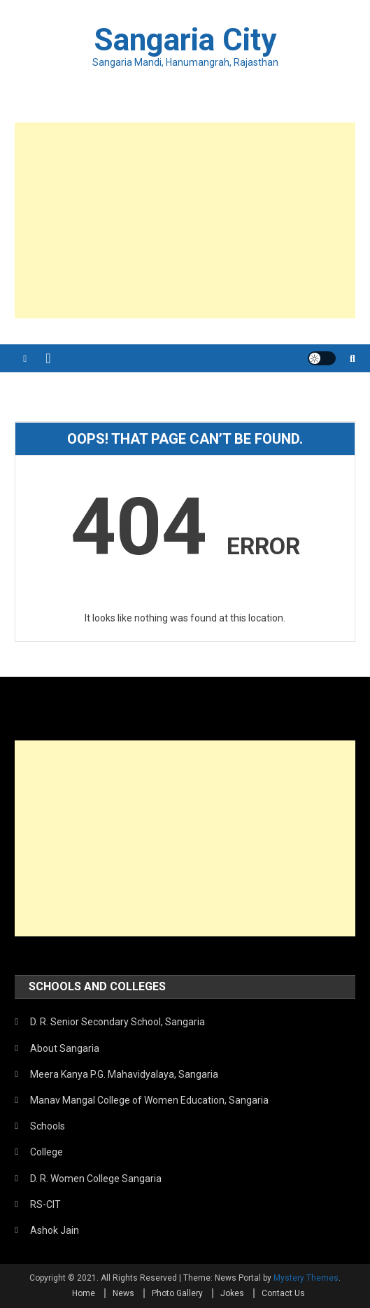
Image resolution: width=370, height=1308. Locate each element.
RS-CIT (45, 1204)
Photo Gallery (177, 1293)
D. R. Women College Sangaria (96, 1178)
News (123, 1293)
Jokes (232, 1293)
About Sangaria (64, 1048)
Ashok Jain (54, 1230)
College (46, 1152)
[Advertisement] (185, 220)
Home (83, 1293)
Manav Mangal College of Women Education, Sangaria (149, 1100)
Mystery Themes (306, 1278)
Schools (47, 1126)
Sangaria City (185, 40)
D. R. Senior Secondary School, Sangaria (117, 1021)
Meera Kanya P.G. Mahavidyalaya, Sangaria (124, 1074)
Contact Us (283, 1293)
